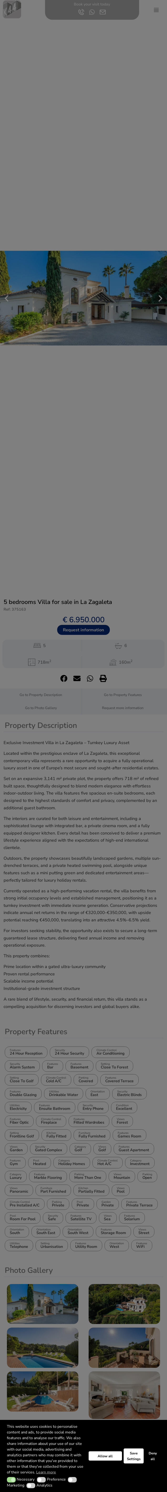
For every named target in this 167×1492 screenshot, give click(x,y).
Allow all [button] (105, 1456)
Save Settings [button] (134, 1456)
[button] (11, 1479)
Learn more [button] (46, 1472)
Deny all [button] (153, 1456)
